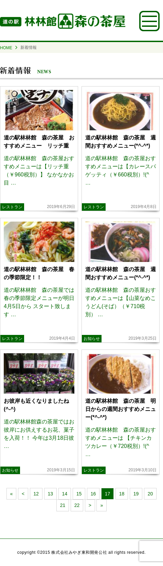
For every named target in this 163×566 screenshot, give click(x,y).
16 (93, 493)
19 (136, 493)
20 (150, 493)
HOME (6, 47)
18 (122, 493)
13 (50, 493)
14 (65, 493)
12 (36, 493)
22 (77, 505)
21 (63, 505)
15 (79, 493)
